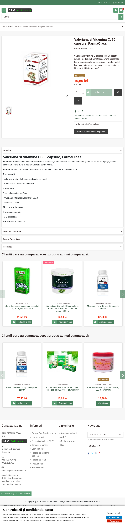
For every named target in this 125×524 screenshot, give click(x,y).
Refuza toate (114, 521)
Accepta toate (114, 517)
